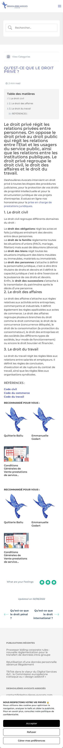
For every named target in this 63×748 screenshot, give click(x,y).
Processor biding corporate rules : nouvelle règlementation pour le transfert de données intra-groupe (28, 652)
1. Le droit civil (16, 98)
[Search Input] (34, 27)
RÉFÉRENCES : (20, 113)
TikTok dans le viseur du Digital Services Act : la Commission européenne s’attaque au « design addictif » (31, 674)
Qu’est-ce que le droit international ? (46, 614)
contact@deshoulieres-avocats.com (29, 694)
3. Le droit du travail (20, 108)
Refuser (31, 732)
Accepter (31, 723)
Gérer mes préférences (31, 740)
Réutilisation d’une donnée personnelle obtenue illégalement (31, 663)
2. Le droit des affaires (21, 103)
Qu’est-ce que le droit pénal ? (16, 614)
